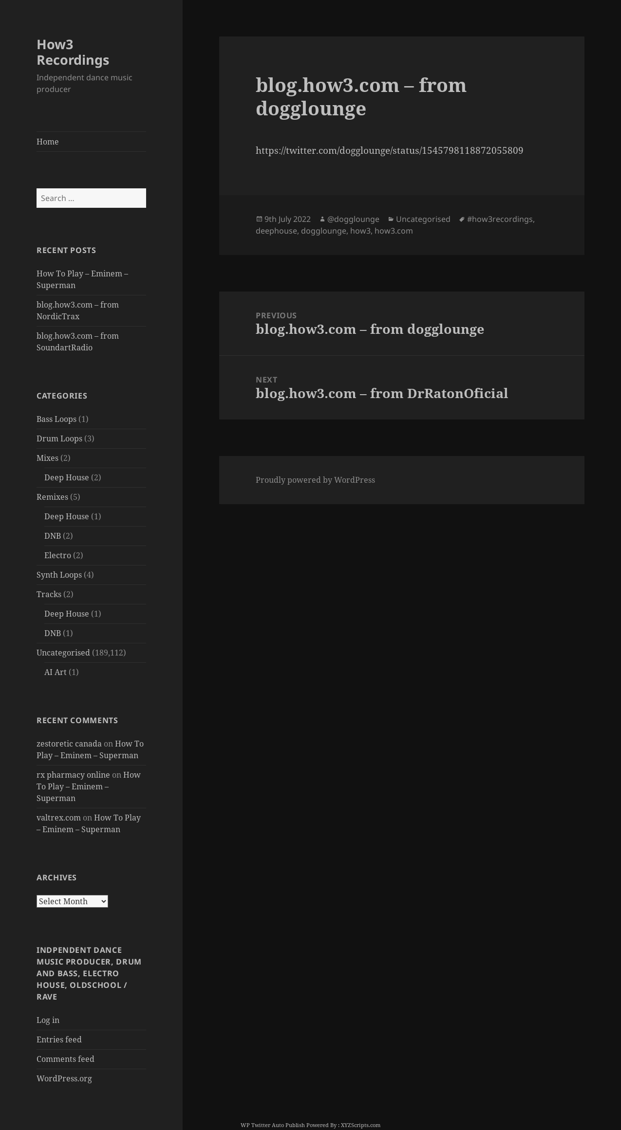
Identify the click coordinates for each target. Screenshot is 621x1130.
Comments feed (65, 1059)
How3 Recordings (73, 52)
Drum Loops (59, 438)
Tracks (49, 594)
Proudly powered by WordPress (315, 479)
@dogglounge (353, 219)
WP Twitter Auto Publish (273, 1125)
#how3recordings (500, 219)
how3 (360, 230)
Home (48, 141)
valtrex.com (59, 817)
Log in (48, 1020)
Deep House (66, 477)
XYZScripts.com (360, 1125)
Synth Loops (59, 574)
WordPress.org (64, 1078)
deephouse (276, 230)
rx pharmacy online (73, 774)
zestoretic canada (69, 743)
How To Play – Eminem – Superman (89, 786)
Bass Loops (56, 419)
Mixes (47, 458)
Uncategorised (63, 652)
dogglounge (323, 230)
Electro (57, 555)
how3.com (394, 230)
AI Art (55, 672)
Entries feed (59, 1039)
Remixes (52, 497)
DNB (52, 535)
